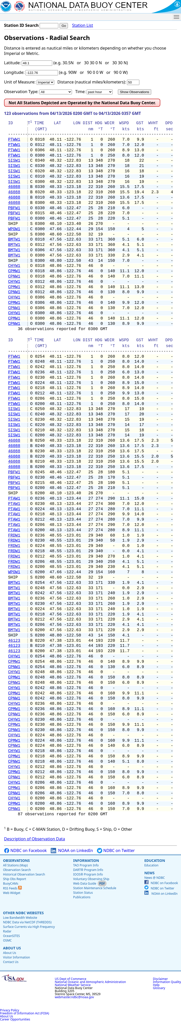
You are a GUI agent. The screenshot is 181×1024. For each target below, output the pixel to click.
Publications (82, 897)
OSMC (7, 940)
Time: (80, 91)
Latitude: (12, 63)
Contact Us (10, 962)
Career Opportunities (15, 1019)
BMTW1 (14, 239)
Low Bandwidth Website (20, 917)
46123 (14, 641)
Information (86, 860)
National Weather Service (73, 985)
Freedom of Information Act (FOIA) (24, 1013)
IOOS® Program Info (88, 874)
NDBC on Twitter (116, 850)
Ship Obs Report (14, 879)
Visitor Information (16, 957)
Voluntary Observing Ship (91, 879)
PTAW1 (14, 498)
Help (156, 985)
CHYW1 (14, 266)
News (149, 872)
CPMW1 (14, 271)
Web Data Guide (84, 883)
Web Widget (11, 893)
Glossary (159, 988)
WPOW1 (14, 229)
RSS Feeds (12, 888)
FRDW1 (14, 535)
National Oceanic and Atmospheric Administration (90, 982)
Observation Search (17, 870)
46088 (14, 187)
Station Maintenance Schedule (94, 888)
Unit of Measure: (20, 82)
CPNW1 (14, 276)
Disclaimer (160, 979)
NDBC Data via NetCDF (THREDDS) (27, 922)
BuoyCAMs (10, 883)
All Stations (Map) (15, 865)
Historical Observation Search (24, 874)
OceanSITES (11, 936)
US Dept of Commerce (70, 979)
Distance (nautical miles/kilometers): (91, 82)
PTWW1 (14, 139)
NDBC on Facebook (25, 850)
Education (154, 860)
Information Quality (167, 982)
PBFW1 (14, 208)
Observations (16, 860)
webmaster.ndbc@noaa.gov (74, 997)
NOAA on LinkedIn (72, 850)
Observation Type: (21, 91)
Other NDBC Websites (23, 912)
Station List (82, 25)
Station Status (83, 892)
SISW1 (14, 160)
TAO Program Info (86, 865)
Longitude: (14, 72)
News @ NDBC (154, 878)
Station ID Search (21, 25)
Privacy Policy (9, 1010)
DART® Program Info (88, 870)
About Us (12, 948)
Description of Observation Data (34, 839)
